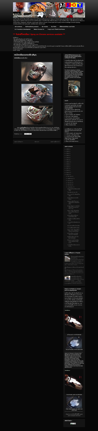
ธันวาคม (70, 176)
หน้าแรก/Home (18, 26)
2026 (67, 149)
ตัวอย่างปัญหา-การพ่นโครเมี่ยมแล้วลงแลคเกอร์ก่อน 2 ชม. (73, 207)
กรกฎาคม (70, 187)
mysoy (20, 133)
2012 (67, 174)
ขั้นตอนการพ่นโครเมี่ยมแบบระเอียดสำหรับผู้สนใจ (73, 241)
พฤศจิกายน (70, 178)
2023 (67, 155)
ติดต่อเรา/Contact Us (39, 29)
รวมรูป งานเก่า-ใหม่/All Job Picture (56, 29)
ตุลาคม (69, 180)
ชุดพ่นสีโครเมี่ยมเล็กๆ (76, 276)
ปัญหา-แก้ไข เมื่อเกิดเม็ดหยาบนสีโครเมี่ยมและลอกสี (73, 212)
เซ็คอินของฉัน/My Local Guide (67, 26)
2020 (67, 161)
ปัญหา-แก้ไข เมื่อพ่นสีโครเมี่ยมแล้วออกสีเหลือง (73, 230)
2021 (67, 159)
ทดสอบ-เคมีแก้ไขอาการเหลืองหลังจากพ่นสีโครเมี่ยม (73, 202)
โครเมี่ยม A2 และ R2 (72, 192)
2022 (67, 157)
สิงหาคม (70, 184)
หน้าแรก (37, 141)
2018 (67, 166)
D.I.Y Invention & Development (22, 29)
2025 (67, 151)
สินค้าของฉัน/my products (32, 26)
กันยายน (70, 182)
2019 (67, 164)
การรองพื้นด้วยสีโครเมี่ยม (73, 227)
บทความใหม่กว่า (18, 141)
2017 (67, 168)
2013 (67, 172)
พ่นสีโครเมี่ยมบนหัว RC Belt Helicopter (73, 237)
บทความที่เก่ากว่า (55, 141)
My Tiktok (53, 26)
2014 (67, 170)
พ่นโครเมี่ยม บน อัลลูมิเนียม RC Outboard (72, 234)
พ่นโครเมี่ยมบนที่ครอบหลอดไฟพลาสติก (72, 216)
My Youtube (45, 26)
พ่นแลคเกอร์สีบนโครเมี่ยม (73, 225)
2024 (67, 153)
